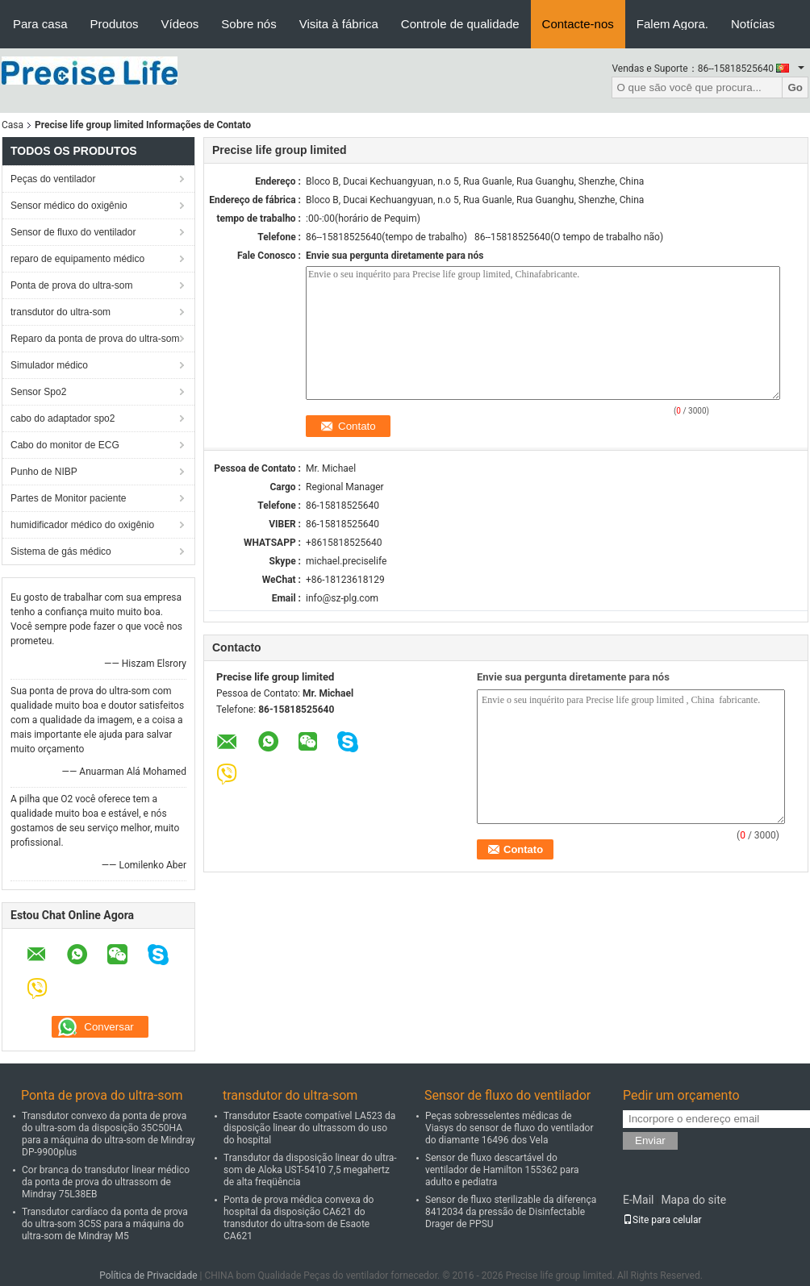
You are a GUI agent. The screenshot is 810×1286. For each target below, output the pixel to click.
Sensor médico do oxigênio (68, 205)
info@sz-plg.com (342, 598)
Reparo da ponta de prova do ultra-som (94, 338)
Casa (12, 125)
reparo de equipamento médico (77, 258)
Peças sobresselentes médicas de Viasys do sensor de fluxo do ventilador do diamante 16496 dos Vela (509, 1128)
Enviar (650, 1140)
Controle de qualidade (460, 24)
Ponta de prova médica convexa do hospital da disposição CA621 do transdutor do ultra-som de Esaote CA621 (298, 1218)
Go (795, 87)
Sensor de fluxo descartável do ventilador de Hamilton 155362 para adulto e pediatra (502, 1170)
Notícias (753, 24)
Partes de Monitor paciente (68, 498)
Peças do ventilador (52, 179)
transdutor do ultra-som (60, 312)
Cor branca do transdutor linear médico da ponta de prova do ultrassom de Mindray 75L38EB (106, 1182)
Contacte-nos (578, 24)
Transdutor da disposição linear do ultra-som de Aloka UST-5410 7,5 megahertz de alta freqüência (310, 1170)
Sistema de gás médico (60, 551)
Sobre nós (248, 24)
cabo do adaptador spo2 (62, 418)
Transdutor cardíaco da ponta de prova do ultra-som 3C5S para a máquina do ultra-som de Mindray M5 (105, 1224)
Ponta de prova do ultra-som (71, 285)
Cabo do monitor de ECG (64, 445)
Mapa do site (693, 1199)
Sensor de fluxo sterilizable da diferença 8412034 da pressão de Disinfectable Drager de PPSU (510, 1212)
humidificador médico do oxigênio (82, 525)
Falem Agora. (672, 24)
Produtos (114, 24)
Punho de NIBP (43, 471)
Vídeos (180, 24)
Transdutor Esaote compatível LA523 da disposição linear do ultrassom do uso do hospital (309, 1128)
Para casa (40, 24)
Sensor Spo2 (38, 391)
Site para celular (662, 1220)
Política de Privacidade (148, 1275)
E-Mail (638, 1199)
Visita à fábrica (338, 24)
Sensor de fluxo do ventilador (73, 232)
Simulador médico (49, 365)
